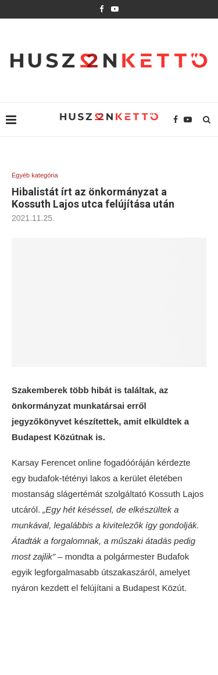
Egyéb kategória (35, 175)
